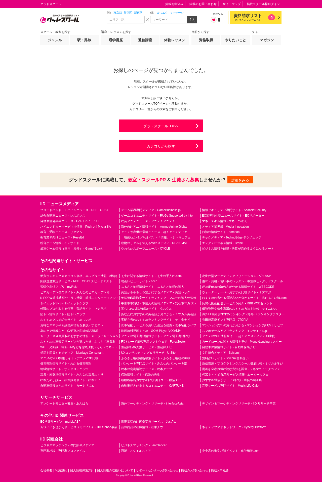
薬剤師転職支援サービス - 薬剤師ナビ (146, 347)
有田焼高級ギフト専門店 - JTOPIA (225, 320)
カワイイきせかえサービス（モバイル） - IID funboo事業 (78, 427)
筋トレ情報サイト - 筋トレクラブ (62, 314)
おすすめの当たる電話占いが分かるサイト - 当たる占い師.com (244, 298)
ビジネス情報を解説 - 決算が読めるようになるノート (238, 248)
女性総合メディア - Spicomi (220, 352)
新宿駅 (138, 12)
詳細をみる (240, 180)
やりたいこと (235, 40)
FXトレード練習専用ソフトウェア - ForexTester (153, 341)
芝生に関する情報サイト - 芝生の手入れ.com (151, 276)
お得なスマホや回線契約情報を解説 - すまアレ (71, 325)
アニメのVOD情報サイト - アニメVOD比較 (69, 358)
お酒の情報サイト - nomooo (221, 232)
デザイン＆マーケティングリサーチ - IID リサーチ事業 (239, 403)
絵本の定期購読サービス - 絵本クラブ (146, 369)
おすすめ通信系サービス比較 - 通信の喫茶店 (232, 380)
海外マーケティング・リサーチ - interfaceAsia (152, 403)
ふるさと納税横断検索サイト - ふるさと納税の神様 (155, 358)
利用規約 (61, 470)
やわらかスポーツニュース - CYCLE (145, 248)
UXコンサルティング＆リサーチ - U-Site (148, 352)
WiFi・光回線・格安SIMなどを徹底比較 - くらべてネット (79, 347)
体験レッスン (174, 40)
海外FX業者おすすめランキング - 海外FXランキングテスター (243, 314)
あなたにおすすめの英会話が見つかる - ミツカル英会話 (158, 314)
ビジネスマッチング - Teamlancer (144, 445)
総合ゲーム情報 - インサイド (59, 243)
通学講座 (116, 40)
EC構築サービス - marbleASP (60, 421)
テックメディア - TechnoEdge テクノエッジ (232, 237)
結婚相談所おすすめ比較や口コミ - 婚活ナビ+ (152, 380)
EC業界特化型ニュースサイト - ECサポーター (233, 215)
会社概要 (46, 470)
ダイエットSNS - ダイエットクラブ (64, 303)
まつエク (162, 12)
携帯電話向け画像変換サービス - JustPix (148, 421)
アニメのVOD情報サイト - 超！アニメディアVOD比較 (238, 336)
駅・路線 (84, 40)
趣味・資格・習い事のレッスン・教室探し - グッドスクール (242, 281)
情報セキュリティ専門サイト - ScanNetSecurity (234, 210)
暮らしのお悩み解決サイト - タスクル (146, 308)
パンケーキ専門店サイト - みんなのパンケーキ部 (154, 363)
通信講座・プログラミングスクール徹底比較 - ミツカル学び (242, 363)
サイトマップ (232, 4)
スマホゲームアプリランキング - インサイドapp (234, 331)
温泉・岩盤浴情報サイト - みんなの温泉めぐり (71, 374)
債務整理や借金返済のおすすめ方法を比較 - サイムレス (239, 308)
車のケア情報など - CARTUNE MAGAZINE (69, 331)
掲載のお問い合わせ (203, 4)
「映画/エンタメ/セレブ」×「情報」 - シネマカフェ (155, 237)
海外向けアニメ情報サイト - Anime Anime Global (154, 226)
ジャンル (55, 40)
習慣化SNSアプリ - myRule (58, 287)
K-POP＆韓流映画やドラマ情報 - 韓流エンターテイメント (79, 298)
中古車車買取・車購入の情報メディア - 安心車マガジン (158, 303)
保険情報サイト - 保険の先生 (140, 374)
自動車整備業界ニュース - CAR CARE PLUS (70, 221)
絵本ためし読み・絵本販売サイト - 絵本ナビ (70, 380)
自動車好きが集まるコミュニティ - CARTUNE (152, 385)
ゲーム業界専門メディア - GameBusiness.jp (151, 210)
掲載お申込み (174, 4)
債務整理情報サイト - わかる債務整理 (65, 363)
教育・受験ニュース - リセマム (61, 232)
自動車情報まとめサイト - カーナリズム (67, 385)
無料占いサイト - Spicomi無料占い (225, 358)
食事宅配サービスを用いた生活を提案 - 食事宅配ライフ (158, 325)
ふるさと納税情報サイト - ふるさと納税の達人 (152, 287)
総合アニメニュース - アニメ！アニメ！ (148, 221)
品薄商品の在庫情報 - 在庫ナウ (142, 427)
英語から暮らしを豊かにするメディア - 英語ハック (155, 292)
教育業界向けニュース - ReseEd (62, 237)
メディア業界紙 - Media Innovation (225, 226)
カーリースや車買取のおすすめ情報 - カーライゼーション (79, 336)
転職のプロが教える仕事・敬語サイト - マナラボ (73, 308)
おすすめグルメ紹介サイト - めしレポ (65, 320)
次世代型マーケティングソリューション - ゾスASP (236, 276)
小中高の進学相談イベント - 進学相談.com (231, 451)
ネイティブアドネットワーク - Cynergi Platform (234, 427)
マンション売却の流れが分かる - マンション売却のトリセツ (242, 325)
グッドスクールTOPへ (161, 126)
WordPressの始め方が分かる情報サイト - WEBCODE (238, 287)
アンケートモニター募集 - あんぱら (64, 403)
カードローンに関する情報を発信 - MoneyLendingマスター (242, 341)
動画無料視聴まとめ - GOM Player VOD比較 (151, 331)
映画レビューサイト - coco (139, 281)
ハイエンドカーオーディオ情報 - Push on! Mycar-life (75, 226)
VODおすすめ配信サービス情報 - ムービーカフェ (235, 374)
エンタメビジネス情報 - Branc (222, 243)
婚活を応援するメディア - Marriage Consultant (71, 352)
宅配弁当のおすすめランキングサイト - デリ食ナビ (155, 320)
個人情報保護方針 (82, 470)
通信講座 (145, 40)
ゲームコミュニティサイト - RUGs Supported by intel (157, 215)
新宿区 (128, 12)
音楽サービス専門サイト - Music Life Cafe (230, 385)
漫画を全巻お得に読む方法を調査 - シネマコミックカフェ (241, 369)
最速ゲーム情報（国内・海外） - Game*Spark (71, 248)
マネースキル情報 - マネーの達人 (224, 221)
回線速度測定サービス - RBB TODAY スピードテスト (76, 281)
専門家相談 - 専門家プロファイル (62, 451)
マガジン (267, 40)
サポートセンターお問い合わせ (157, 470)
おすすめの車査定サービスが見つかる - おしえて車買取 (77, 341)
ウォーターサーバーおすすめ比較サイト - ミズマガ (236, 292)
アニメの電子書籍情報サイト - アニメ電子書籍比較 (155, 336)
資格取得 (206, 40)
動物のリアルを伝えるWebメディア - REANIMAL (154, 243)
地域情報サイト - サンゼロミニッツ (64, 369)
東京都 (117, 12)
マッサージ (177, 12)
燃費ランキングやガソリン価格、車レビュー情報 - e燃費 (78, 276)
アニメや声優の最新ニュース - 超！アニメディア (154, 232)
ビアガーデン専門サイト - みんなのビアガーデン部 (74, 292)
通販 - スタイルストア (136, 451)
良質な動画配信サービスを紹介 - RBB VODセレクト (237, 303)
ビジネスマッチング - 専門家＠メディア (67, 445)
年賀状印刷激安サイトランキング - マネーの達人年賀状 (158, 298)
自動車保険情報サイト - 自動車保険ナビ (229, 347)
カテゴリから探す (161, 146)
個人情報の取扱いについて (115, 470)
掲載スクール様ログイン (263, 4)
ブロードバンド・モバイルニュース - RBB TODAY (74, 210)
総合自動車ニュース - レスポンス (62, 215)
